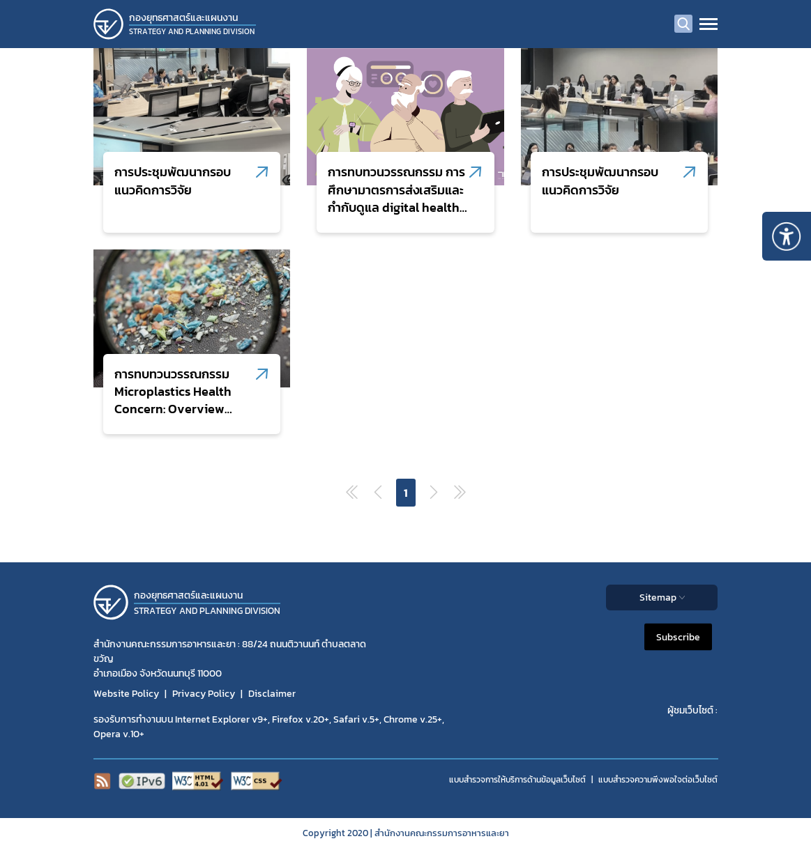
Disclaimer (272, 693)
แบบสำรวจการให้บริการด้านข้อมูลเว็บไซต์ (517, 779)
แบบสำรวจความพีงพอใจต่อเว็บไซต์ (658, 779)
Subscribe (678, 637)
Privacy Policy (203, 693)
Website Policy (126, 693)
